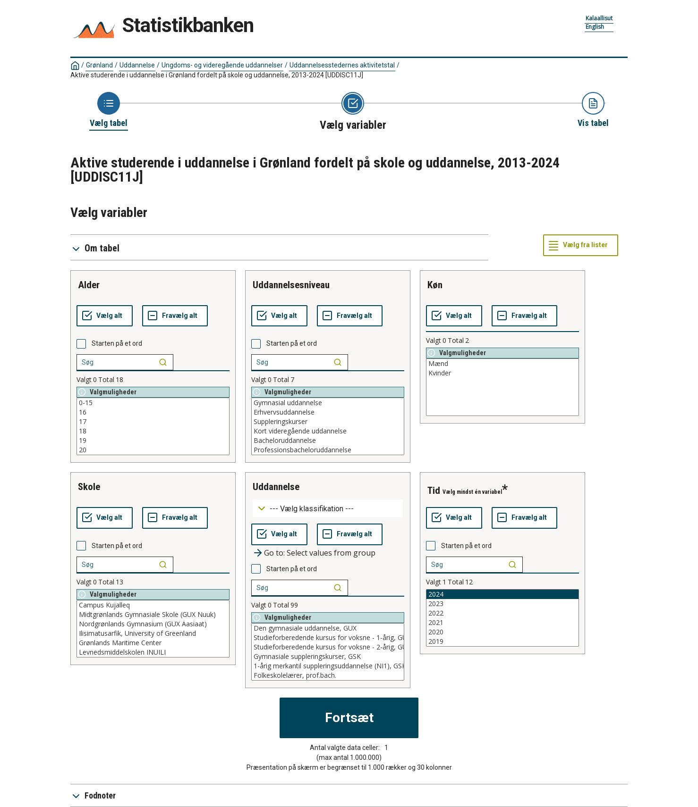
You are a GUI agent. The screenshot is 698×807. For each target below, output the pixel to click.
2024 (502, 594)
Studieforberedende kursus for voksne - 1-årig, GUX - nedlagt (328, 637)
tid (433, 490)
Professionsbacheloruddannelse (328, 450)
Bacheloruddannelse (328, 440)
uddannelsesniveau (291, 285)
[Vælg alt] (105, 316)
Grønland (99, 65)
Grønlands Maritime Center (153, 643)
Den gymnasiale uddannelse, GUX (328, 628)
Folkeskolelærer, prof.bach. (328, 675)
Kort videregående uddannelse (328, 431)
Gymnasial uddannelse (328, 403)
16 (153, 412)
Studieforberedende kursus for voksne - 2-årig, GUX (328, 647)
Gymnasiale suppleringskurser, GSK (328, 656)
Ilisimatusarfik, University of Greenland (153, 633)
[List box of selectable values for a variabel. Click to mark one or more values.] (153, 426)
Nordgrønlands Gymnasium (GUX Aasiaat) (153, 624)
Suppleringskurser (328, 421)
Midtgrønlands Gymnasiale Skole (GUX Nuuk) (153, 614)
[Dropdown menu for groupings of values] (328, 508)
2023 (502, 603)
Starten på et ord (117, 343)
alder (89, 285)
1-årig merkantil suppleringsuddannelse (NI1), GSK (328, 666)
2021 (502, 622)
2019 (502, 641)
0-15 (153, 403)
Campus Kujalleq (153, 605)
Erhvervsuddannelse (328, 412)
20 (153, 450)
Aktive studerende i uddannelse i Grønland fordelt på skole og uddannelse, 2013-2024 (216, 75)
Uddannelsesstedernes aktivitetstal (342, 65)
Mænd (502, 363)
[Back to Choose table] (108, 110)
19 (153, 440)
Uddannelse (137, 65)
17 (153, 421)
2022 (502, 613)
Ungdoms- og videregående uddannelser (222, 65)
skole (89, 486)
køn (435, 285)
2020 (502, 632)
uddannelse (276, 486)
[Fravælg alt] (175, 316)
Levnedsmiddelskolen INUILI (153, 652)
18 (153, 431)
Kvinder (502, 373)
